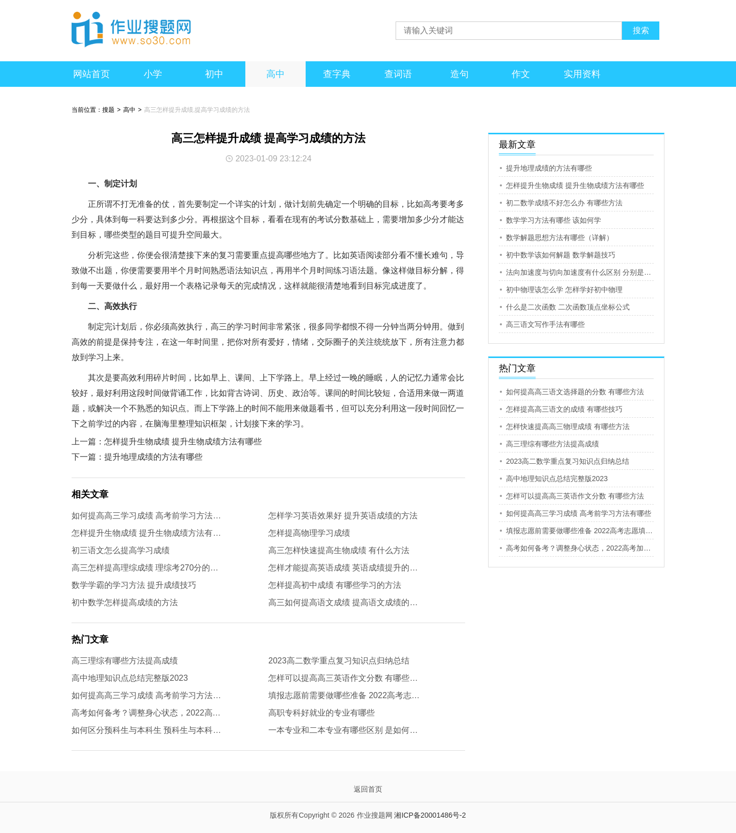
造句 (459, 74)
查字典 (337, 74)
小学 (153, 74)
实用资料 (582, 74)
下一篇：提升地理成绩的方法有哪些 (137, 457)
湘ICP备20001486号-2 (430, 815)
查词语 (398, 74)
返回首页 (368, 789)
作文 (521, 74)
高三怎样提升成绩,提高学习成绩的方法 (197, 109)
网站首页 (91, 74)
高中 (275, 74)
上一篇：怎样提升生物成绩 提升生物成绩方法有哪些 (167, 441)
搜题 (108, 109)
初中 (214, 74)
